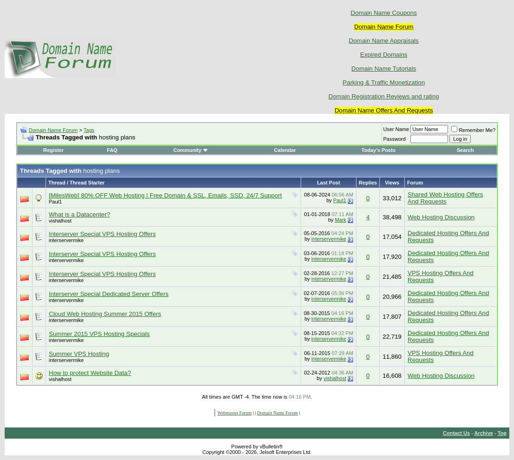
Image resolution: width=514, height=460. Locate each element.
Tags (89, 130)
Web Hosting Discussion (441, 217)
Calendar (285, 150)
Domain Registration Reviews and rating (384, 96)
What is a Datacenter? (79, 214)
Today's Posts (378, 150)
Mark (340, 220)
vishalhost (60, 220)
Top (502, 433)
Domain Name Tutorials (383, 68)
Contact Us (456, 433)
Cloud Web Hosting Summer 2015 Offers (105, 313)
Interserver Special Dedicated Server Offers (109, 293)
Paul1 (55, 201)
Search (465, 150)
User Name (396, 129)
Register (53, 150)
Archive (483, 433)
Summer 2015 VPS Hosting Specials (99, 333)
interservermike (66, 240)
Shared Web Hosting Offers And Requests (445, 198)
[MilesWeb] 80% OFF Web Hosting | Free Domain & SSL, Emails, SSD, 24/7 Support (165, 195)
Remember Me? (473, 130)
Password (394, 139)
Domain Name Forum (53, 130)
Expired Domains (383, 54)
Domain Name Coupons (384, 12)
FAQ (112, 150)
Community (190, 150)
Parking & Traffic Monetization (384, 82)
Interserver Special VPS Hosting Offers (102, 233)
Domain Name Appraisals (384, 40)
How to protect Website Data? (90, 372)
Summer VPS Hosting (79, 353)
